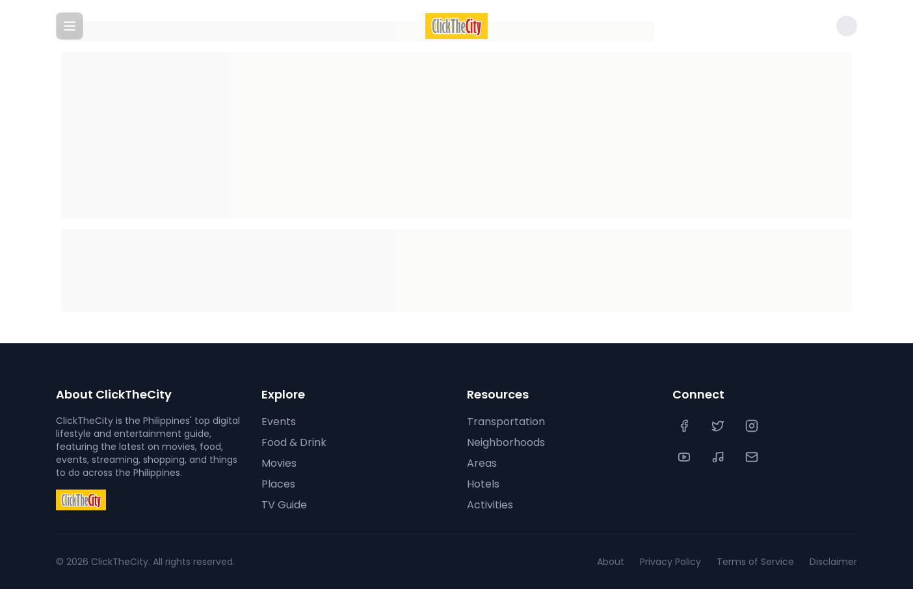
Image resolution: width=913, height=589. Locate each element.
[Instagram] (753, 426)
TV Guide (284, 504)
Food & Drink (293, 442)
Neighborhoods (506, 442)
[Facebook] (685, 426)
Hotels (483, 484)
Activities (490, 504)
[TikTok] (719, 457)
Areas (482, 463)
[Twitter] (719, 426)
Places (278, 484)
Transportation (506, 421)
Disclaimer (833, 561)
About (610, 561)
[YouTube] (685, 457)
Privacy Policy (670, 561)
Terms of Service (755, 561)
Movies (279, 463)
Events (278, 421)
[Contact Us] (753, 457)
